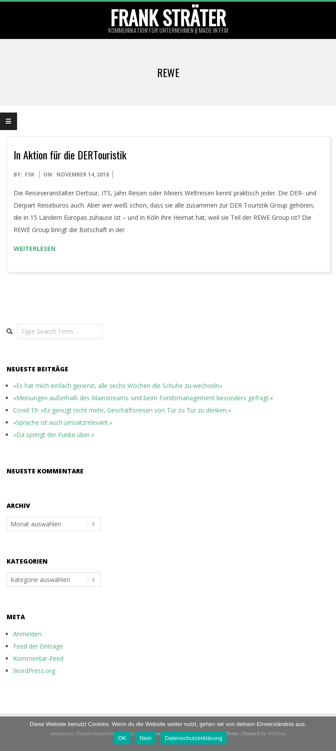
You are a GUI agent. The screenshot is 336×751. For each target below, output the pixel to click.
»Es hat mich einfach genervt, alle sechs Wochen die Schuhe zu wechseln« (117, 385)
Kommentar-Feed (38, 658)
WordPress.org (34, 670)
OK (122, 738)
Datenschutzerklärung (193, 738)
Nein (146, 738)
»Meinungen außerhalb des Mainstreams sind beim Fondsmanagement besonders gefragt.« (143, 398)
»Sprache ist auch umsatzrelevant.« (62, 422)
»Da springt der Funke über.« (53, 434)
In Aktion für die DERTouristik (70, 154)
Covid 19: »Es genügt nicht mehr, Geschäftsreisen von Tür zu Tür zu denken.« (122, 410)
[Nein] (325, 732)
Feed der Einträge (38, 646)
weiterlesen (35, 248)
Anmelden (27, 634)
